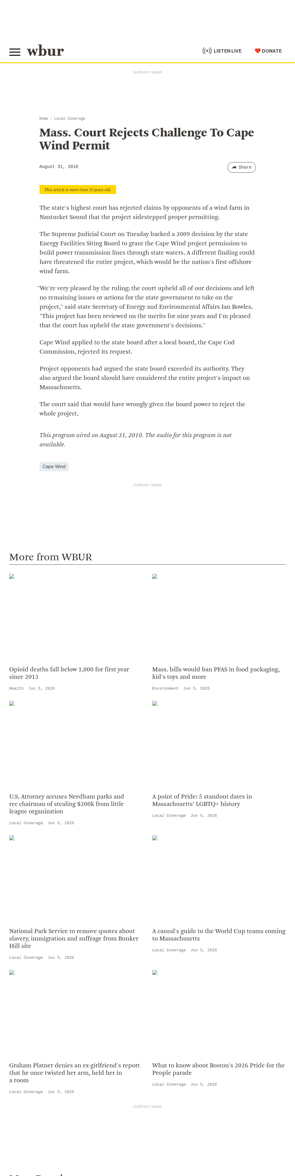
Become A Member (33, 980)
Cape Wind (54, 466)
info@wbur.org (30, 834)
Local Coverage (69, 119)
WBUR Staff (163, 891)
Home (44, 119)
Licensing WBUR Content (179, 911)
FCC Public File (180, 1133)
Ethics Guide (163, 901)
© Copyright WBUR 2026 (31, 1133)
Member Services (31, 970)
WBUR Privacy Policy (77, 1133)
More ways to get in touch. (47, 869)
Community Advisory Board (181, 861)
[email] (147, 1073)
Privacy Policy (117, 1148)
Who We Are (163, 821)
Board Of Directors (171, 851)
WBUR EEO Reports (217, 1133)
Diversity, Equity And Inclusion (185, 841)
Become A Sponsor (33, 1009)
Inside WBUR (164, 831)
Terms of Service (153, 1148)
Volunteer (21, 960)
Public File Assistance (29, 1139)
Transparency (165, 871)
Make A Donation (30, 950)
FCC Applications (145, 1133)
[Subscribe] (278, 1073)
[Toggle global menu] (14, 52)
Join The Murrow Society (39, 1000)
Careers (158, 881)
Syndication (112, 1133)
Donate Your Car (29, 990)
